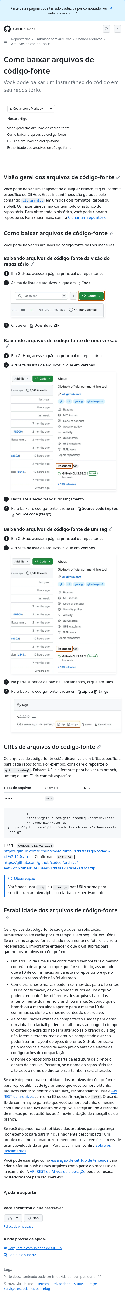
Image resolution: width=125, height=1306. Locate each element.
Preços (92, 1283)
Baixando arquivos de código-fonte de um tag (58, 529)
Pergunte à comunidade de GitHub (33, 1248)
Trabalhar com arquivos (53, 39)
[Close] (111, 7)
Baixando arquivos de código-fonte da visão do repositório (57, 261)
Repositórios (20, 39)
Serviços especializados (21, 1288)
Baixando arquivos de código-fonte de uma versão (61, 342)
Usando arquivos (89, 39)
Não (33, 1218)
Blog (46, 1288)
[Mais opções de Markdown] (51, 108)
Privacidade (61, 1283)
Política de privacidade (18, 1226)
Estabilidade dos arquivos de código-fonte (61, 912)
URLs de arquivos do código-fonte (52, 746)
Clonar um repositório (87, 217)
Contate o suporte (20, 1255)
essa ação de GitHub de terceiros (79, 1160)
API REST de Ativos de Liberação (58, 1171)
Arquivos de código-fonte (30, 44)
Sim (13, 1218)
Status (79, 1283)
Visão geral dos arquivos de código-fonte (62, 177)
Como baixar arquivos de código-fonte (58, 233)
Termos (43, 1283)
